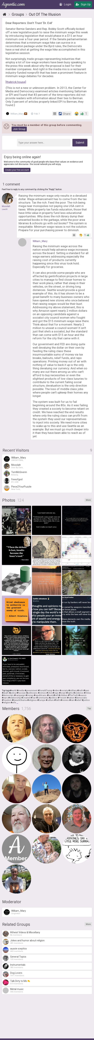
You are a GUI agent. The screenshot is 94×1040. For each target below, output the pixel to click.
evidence (79, 693)
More (88, 500)
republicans (40, 695)
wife (14, 702)
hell (56, 695)
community (42, 698)
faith (57, 700)
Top (89, 708)
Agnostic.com (13, 4)
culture (50, 700)
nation (71, 698)
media (21, 690)
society (64, 690)
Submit (80, 142)
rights (70, 693)
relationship (15, 698)
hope (56, 693)
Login (65, 4)
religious (33, 700)
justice (86, 700)
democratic (81, 698)
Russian (22, 693)
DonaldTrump (45, 690)
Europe (42, 700)
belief (78, 700)
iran (72, 700)
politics (53, 698)
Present (63, 698)
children (64, 695)
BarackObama (20, 700)
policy (13, 693)
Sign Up (83, 4)
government (31, 690)
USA (50, 693)
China (88, 693)
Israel (63, 693)
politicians (32, 693)
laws (87, 690)
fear (34, 698)
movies (65, 700)
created (26, 698)
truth (80, 690)
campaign (20, 695)
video (56, 690)
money (30, 695)
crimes (42, 693)
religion (6, 702)
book (50, 695)
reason (83, 695)
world (13, 690)
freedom (7, 700)
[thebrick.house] (16, 82)
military (73, 690)
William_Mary (17, 113)
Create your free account (17, 170)
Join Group (19, 129)
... (17, 702)
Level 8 (4, 209)
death (6, 693)
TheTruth (73, 695)
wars (5, 698)
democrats (8, 695)
